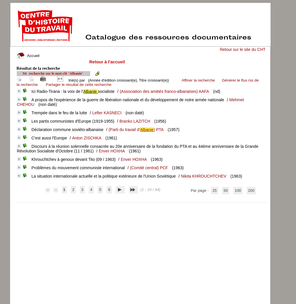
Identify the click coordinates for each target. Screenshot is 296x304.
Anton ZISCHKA (86, 138)
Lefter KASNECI (106, 112)
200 (251, 190)
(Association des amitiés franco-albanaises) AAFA (164, 91)
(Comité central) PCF (149, 167)
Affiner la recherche (198, 80)
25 (214, 190)
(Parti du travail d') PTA (136, 129)
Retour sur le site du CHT (242, 49)
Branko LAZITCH (134, 121)
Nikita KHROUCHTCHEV (203, 176)
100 (238, 190)
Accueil (28, 56)
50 (225, 190)
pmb (141, 206)
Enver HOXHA (112, 151)
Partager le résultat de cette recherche (79, 84)
